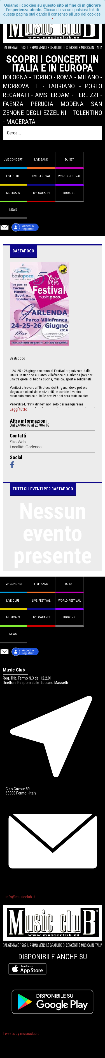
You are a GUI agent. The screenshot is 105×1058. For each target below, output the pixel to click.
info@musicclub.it (20, 897)
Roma (65, 77)
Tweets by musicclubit (21, 1033)
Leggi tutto (18, 410)
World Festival (69, 176)
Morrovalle (20, 86)
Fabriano (61, 86)
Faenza (13, 103)
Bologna (15, 77)
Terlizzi (86, 95)
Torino (42, 77)
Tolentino (87, 112)
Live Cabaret (41, 193)
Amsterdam (52, 95)
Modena (72, 103)
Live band (41, 159)
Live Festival (41, 176)
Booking (69, 193)
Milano (88, 77)
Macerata (21, 121)
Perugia (42, 103)
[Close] (52, 18)
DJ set (69, 159)
